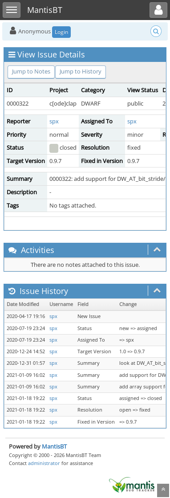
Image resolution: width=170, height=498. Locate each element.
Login (61, 32)
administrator (44, 463)
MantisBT (54, 446)
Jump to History (80, 71)
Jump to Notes (31, 71)
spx (54, 121)
